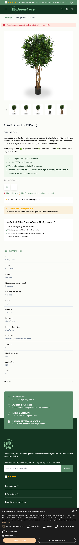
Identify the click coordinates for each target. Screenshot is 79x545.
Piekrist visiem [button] (20, 540)
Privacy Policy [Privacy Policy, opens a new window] (7, 522)
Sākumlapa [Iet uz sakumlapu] (8, 18)
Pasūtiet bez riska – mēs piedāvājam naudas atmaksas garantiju (43, 2)
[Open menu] (6, 9)
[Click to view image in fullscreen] (38, 65)
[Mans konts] (67, 9)
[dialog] (39, 526)
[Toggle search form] (62, 9)
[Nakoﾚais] (71, 110)
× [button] (76, 511)
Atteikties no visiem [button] (57, 540)
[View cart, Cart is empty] (71, 9)
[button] (39, 535)
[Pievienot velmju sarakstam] (7, 187)
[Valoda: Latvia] (71, 2)
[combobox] (73, 511)
